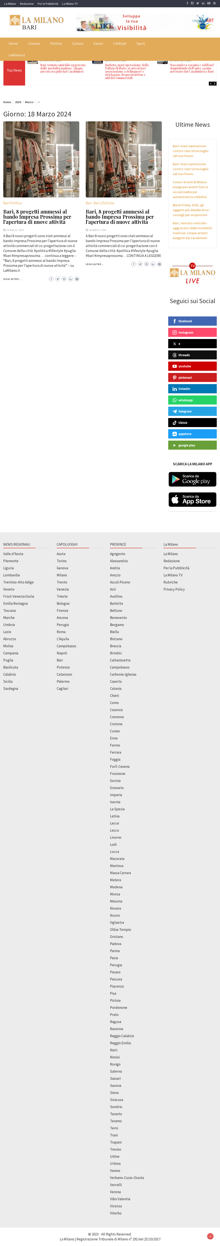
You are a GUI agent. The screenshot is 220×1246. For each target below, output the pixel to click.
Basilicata (10, 667)
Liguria (8, 568)
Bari (89, 203)
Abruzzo (9, 639)
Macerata (117, 858)
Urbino (115, 1163)
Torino (62, 561)
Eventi (98, 43)
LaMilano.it (17, 55)
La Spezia (117, 809)
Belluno (116, 610)
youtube (182, 366)
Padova (115, 943)
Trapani (116, 1142)
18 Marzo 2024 (15, 230)
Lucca (114, 851)
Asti (113, 589)
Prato (114, 1014)
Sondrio (116, 1106)
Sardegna (10, 688)
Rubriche (170, 582)
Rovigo (115, 1064)
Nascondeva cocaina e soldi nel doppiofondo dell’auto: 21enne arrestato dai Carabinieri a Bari (192, 68)
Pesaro (115, 972)
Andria (115, 568)
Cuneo (115, 731)
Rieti (113, 1050)
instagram (183, 332)
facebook (182, 321)
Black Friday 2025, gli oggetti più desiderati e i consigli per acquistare (191, 210)
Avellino (116, 596)
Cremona (117, 717)
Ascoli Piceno (120, 582)
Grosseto (117, 787)
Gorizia (115, 780)
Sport (141, 43)
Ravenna (116, 1028)
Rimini (115, 1057)
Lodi (113, 844)
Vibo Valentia (120, 1199)
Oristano (116, 936)
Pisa (113, 993)
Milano (62, 575)
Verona (115, 1192)
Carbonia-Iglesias (123, 674)
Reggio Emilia (120, 1043)
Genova (62, 568)
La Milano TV (70, 4)
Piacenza (117, 986)
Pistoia (115, 1000)
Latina (114, 816)
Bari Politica (12, 203)
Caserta (116, 681)
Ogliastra (117, 922)
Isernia (115, 802)
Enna (114, 738)
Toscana (9, 610)
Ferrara (115, 752)
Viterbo (116, 1213)
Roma (61, 631)
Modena (116, 887)
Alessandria (119, 561)
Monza (115, 894)
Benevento (118, 617)
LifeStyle (119, 43)
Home (13, 43)
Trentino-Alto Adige (18, 582)
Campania (10, 653)
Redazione (27, 4)
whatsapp (183, 400)
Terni (114, 1128)
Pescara (116, 979)
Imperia (116, 794)
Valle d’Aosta (13, 553)
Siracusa (116, 1099)
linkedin (181, 389)
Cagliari (62, 688)
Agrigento (117, 553)
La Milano (10, 4)
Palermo (63, 681)
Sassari (115, 1078)
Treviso (115, 1149)
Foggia (115, 759)
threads (181, 355)
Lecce (114, 823)
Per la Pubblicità (48, 4)
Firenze (62, 610)
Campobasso (66, 646)
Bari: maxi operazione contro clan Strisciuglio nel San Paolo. (191, 151)
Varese (115, 1170)
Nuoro (115, 915)
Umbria (9, 624)
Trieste (62, 596)
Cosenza (116, 709)
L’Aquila (63, 639)
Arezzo (115, 575)
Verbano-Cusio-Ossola (127, 1177)
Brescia (115, 646)
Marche (9, 617)
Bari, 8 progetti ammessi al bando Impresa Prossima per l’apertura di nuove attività (37, 216)
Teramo (116, 1121)
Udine (114, 1156)
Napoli (62, 653)
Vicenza (116, 1206)
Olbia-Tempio (120, 929)
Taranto (116, 1114)
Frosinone (117, 773)
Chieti (114, 695)
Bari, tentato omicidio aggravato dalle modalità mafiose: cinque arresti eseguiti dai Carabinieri (63, 68)
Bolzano (116, 639)
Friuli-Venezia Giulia (18, 596)
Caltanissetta (120, 660)
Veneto (8, 589)
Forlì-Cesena (120, 766)
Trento (62, 582)
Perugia (63, 624)
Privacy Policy (174, 589)
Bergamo (117, 624)
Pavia (114, 958)
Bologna (63, 603)
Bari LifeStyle (103, 203)
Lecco (114, 830)
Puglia (8, 660)
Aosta (61, 553)
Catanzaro (64, 674)
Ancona (62, 617)
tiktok (180, 423)
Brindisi (116, 653)
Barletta (116, 603)
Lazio (7, 631)
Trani (114, 1135)
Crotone (116, 724)
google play (184, 445)
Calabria (9, 674)
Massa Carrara (120, 872)
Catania (115, 688)
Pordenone (118, 1007)
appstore (182, 434)
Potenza (63, 667)
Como (114, 702)
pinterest (182, 378)
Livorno (115, 837)
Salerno (116, 1071)
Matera (115, 880)
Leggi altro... (12, 279)
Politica (56, 43)
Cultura (77, 43)
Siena (114, 1092)
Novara (115, 908)
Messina (116, 901)
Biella (114, 631)
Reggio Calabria (122, 1036)
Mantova (116, 865)
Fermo (115, 745)
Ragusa (115, 1021)
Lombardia (11, 575)
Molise (8, 646)
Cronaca (34, 43)
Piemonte (10, 561)
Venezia (63, 589)
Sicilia (7, 681)
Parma (115, 950)
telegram (182, 411)
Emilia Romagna (15, 603)
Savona (115, 1085)
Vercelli (116, 1184)
